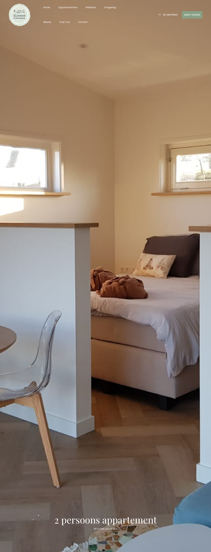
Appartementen (67, 7)
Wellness (91, 7)
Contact (83, 22)
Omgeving (110, 7)
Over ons (64, 22)
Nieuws (47, 22)
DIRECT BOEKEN (192, 14)
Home (46, 7)
